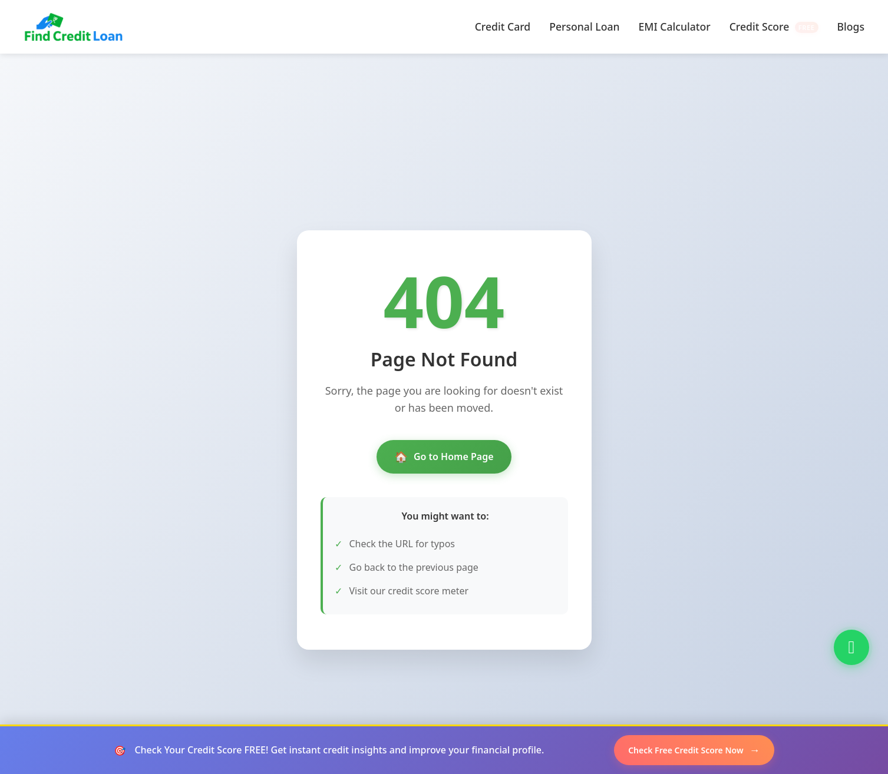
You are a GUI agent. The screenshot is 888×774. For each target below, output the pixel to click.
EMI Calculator (675, 26)
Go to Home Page (443, 457)
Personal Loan (584, 26)
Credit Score (773, 26)
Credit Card (503, 26)
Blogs (850, 26)
